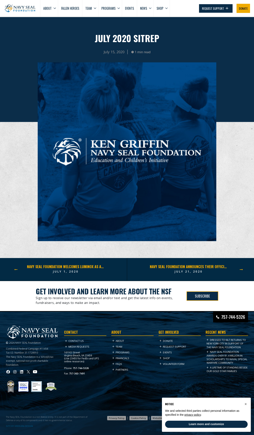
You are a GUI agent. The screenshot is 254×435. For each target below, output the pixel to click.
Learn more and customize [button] (206, 424)
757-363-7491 (77, 373)
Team (88, 8)
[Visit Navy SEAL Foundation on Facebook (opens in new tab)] (8, 372)
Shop (160, 8)
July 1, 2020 (66, 271)
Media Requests (77, 346)
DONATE (243, 8)
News (143, 8)
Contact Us (74, 341)
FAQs (117, 364)
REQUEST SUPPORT (216, 8)
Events (129, 8)
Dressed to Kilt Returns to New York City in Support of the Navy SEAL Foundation (226, 343)
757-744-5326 (81, 368)
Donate (166, 341)
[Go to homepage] (20, 8)
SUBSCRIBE (202, 296)
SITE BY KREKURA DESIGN (19, 426)
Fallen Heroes (70, 8)
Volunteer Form (172, 364)
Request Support (173, 346)
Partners (120, 369)
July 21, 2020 (188, 271)
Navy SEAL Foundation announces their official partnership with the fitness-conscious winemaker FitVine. (188, 266)
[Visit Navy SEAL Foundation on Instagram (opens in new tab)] (15, 372)
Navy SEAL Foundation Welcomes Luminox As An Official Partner (65, 266)
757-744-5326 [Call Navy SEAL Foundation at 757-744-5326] (233, 317)
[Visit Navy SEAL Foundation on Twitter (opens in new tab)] (28, 372)
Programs (108, 8)
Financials (120, 358)
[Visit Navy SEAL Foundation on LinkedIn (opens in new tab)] (21, 372)
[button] (245, 404)
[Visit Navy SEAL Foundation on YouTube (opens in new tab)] (35, 372)
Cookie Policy (138, 418)
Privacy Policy (116, 418)
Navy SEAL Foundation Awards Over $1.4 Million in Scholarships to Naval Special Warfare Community (227, 357)
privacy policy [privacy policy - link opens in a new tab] (192, 414)
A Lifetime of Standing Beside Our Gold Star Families (227, 369)
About (47, 8)
